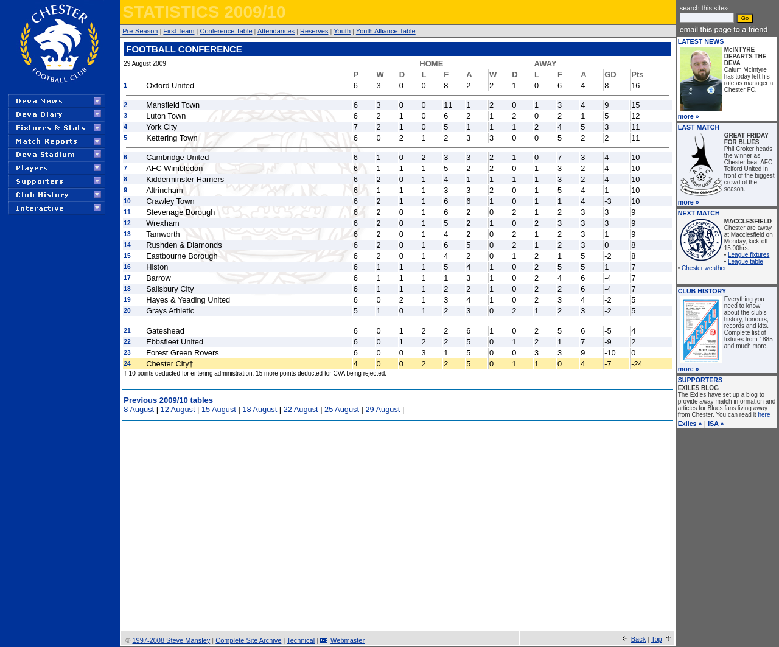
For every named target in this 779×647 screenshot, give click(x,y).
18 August (259, 409)
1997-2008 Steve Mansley (171, 640)
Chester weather (704, 268)
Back (638, 639)
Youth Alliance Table (386, 31)
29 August (382, 409)
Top (656, 639)
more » (688, 116)
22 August (301, 409)
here (764, 414)
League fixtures (748, 254)
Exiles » (690, 423)
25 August (341, 409)
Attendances (276, 31)
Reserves (314, 31)
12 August (178, 409)
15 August (218, 409)
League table (745, 261)
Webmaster (347, 640)
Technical (301, 640)
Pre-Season (140, 31)
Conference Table (226, 31)
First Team (178, 31)
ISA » (716, 423)
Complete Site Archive (248, 640)
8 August (139, 409)
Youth (342, 31)
